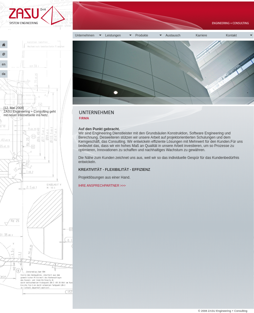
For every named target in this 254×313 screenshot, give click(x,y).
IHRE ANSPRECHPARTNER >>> (102, 185)
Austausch (173, 35)
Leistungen (113, 35)
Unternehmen (84, 35)
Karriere (201, 35)
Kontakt (231, 35)
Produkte (141, 35)
